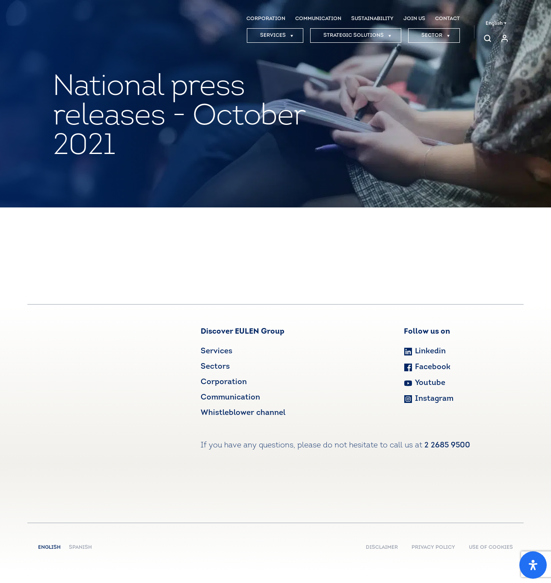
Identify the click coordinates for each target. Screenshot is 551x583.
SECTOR (435, 35)
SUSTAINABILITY (372, 18)
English (496, 23)
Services (216, 351)
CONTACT (447, 18)
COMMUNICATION (318, 18)
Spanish (80, 547)
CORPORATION (265, 18)
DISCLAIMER (382, 547)
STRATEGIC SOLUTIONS (357, 35)
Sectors (215, 367)
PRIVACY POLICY (433, 547)
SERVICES (276, 35)
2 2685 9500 (447, 445)
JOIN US (414, 18)
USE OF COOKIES (491, 547)
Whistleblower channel (243, 413)
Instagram (428, 399)
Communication (230, 398)
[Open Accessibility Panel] (533, 565)
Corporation (224, 382)
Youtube (424, 383)
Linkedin (425, 351)
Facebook (427, 367)
